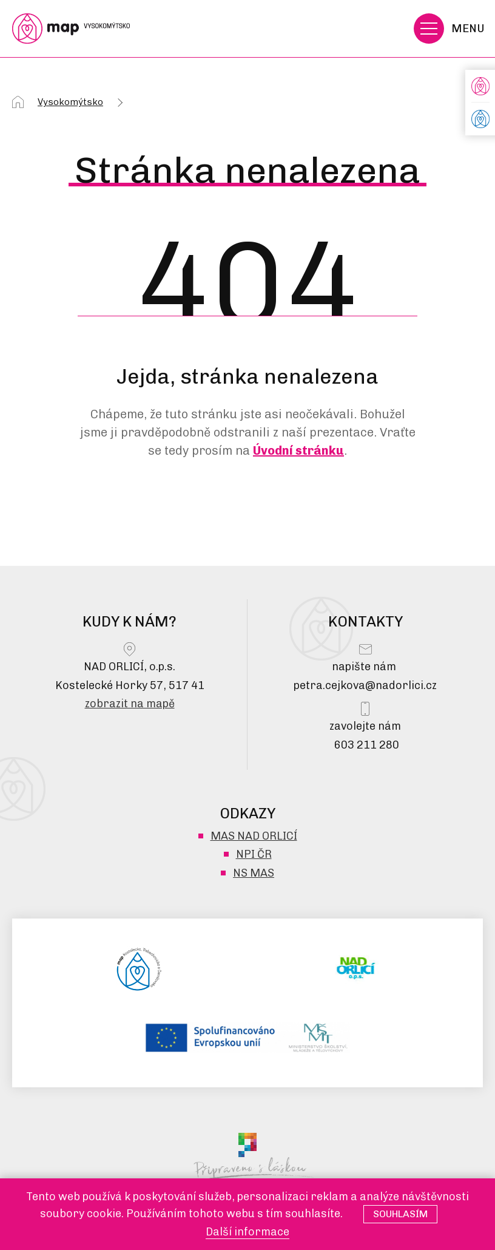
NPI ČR (254, 854)
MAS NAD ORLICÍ (253, 836)
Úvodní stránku (298, 450)
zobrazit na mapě (130, 703)
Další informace (247, 1231)
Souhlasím (400, 1214)
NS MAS (253, 873)
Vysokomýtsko (70, 102)
